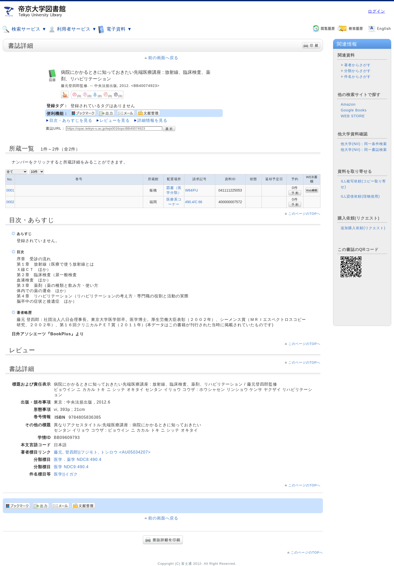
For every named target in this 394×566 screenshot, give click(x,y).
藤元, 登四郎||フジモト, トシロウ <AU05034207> (102, 452)
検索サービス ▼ (24, 29)
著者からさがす (357, 65)
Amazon (348, 104)
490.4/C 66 (193, 202)
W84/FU (191, 190)
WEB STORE (353, 116)
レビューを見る (115, 120)
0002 (10, 202)
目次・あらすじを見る (70, 120)
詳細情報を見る (152, 120)
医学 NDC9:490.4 (71, 467)
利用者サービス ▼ (72, 29)
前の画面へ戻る (163, 58)
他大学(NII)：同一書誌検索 (364, 150)
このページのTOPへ (304, 214)
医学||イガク (66, 474)
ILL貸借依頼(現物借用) (360, 196)
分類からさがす (357, 71)
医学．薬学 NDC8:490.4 (78, 459)
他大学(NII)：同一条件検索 (364, 144)
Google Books (353, 110)
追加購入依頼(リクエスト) (363, 228)
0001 (10, 190)
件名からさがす (357, 77)
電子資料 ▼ (115, 29)
